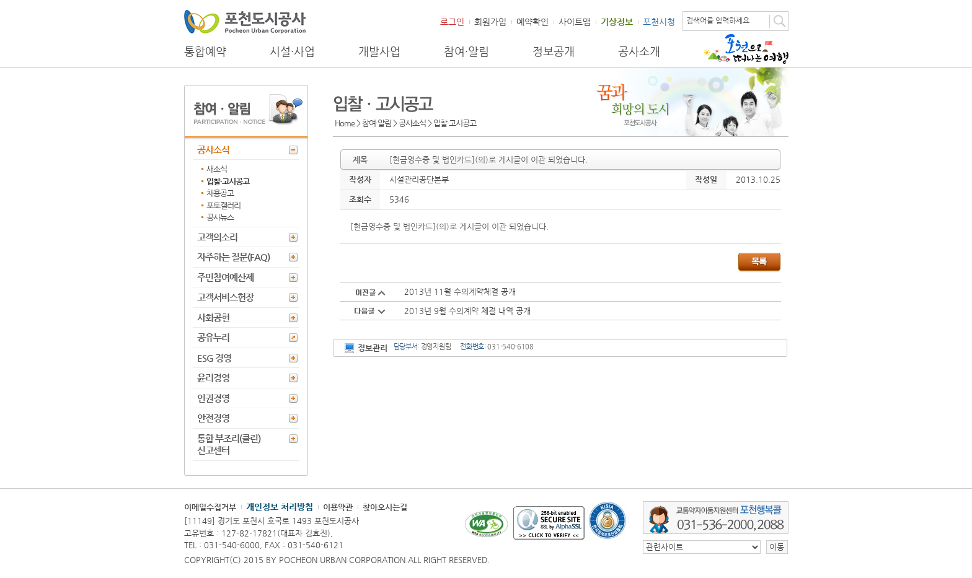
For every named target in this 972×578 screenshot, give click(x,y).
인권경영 (213, 398)
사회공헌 (213, 317)
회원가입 (490, 22)
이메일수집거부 (210, 507)
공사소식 (213, 149)
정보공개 (553, 51)
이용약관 (338, 507)
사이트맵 (575, 22)
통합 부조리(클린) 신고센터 (228, 444)
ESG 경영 (214, 357)
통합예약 (205, 51)
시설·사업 (292, 51)
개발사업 (379, 51)
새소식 (216, 168)
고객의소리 (217, 237)
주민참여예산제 (225, 277)
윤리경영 (213, 377)
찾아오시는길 (385, 507)
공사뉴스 (220, 217)
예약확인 (532, 22)
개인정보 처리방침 (279, 507)
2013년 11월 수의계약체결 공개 (460, 291)
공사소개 (639, 51)
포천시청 (659, 22)
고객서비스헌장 (225, 297)
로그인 (452, 22)
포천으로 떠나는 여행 (746, 49)
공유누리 (213, 337)
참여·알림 (466, 51)
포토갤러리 (223, 205)
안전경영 (213, 418)
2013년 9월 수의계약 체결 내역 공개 (467, 310)
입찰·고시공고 (227, 181)
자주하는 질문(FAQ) (233, 257)
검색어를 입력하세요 (717, 20)
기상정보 (617, 22)
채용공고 (220, 193)
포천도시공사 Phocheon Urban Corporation (245, 21)
